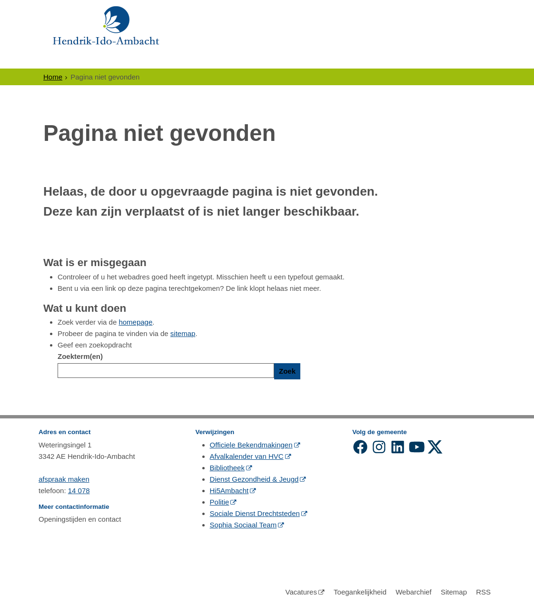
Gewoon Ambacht (317, 59)
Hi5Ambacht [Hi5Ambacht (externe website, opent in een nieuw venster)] (229, 490)
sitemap (183, 333)
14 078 (79, 490)
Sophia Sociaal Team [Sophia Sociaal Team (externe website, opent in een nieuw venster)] (243, 525)
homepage (135, 322)
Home (52, 77)
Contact (389, 59)
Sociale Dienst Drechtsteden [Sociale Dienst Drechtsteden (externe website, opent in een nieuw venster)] (255, 513)
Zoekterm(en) (80, 356)
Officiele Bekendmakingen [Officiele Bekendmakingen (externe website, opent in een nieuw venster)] (251, 445)
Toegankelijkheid (360, 592)
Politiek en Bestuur (221, 59)
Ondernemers (134, 59)
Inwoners (69, 59)
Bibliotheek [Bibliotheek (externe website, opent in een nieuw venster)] (227, 468)
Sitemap (454, 592)
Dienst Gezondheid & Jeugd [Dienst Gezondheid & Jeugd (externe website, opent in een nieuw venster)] (254, 479)
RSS (483, 592)
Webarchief (414, 592)
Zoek (287, 371)
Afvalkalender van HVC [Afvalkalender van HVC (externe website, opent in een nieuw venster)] (247, 456)
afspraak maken (64, 479)
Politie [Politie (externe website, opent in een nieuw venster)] (219, 502)
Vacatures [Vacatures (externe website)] (300, 592)
